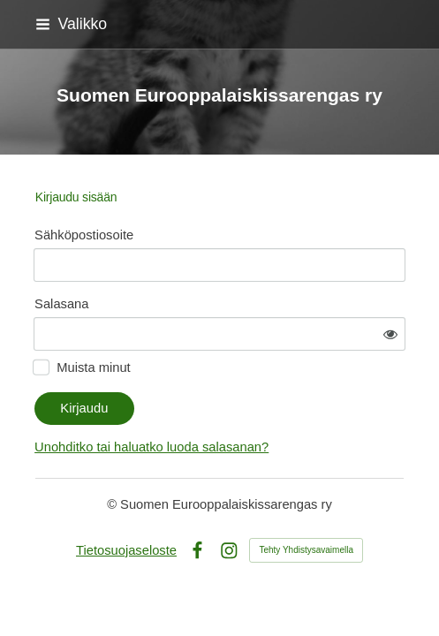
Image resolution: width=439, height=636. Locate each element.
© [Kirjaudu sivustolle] (113, 504)
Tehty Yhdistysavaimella (306, 550)
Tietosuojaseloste (126, 550)
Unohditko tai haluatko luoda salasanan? (151, 447)
